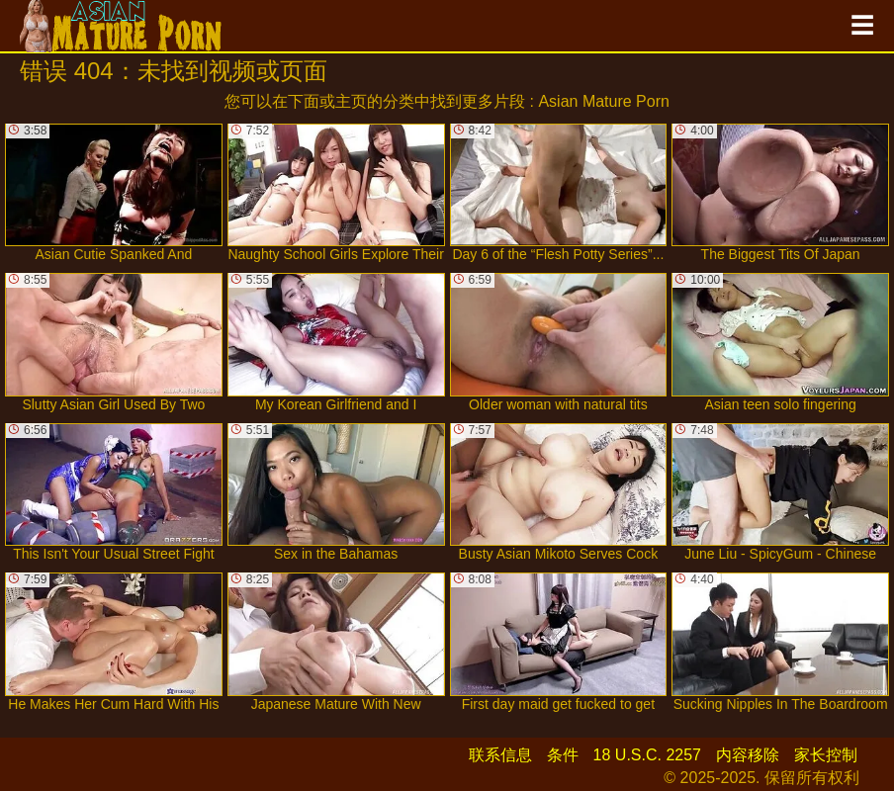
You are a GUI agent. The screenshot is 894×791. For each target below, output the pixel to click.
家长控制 (825, 755)
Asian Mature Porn (604, 101)
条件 (563, 755)
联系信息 (500, 755)
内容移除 (747, 755)
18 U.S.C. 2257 (647, 755)
